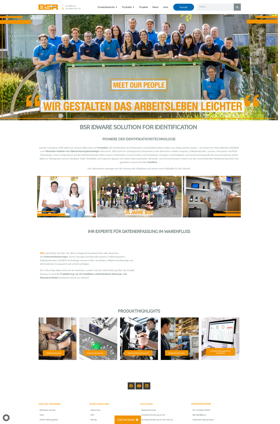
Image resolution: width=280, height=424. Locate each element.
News (42, 415)
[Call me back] (128, 419)
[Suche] (237, 7)
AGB (92, 415)
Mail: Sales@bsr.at (199, 415)
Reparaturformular (148, 410)
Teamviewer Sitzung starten (203, 419)
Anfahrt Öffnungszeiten (49, 419)
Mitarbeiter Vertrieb (47, 410)
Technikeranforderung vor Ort (153, 415)
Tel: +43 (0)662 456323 (201, 410)
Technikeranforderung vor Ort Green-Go (157, 419)
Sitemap (94, 419)
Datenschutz (95, 410)
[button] (6, 418)
